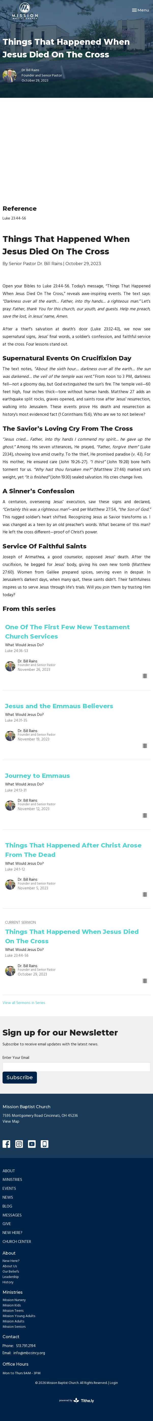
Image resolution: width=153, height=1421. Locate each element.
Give (7, 1224)
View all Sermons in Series (24, 1003)
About (9, 1171)
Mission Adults (13, 1321)
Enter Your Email (16, 1058)
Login (114, 1383)
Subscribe (20, 1077)
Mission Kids (12, 1305)
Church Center (17, 1242)
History (8, 1282)
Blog (7, 1206)
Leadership (11, 1277)
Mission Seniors (14, 1327)
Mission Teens (13, 1311)
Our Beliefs (11, 1272)
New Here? (12, 1233)
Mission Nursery (14, 1300)
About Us (10, 1266)
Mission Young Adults (19, 1316)
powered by (76, 1400)
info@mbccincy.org (29, 1353)
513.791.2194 (26, 1346)
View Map (11, 1122)
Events (9, 1188)
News (8, 1197)
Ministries (12, 1180)
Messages (12, 1215)
